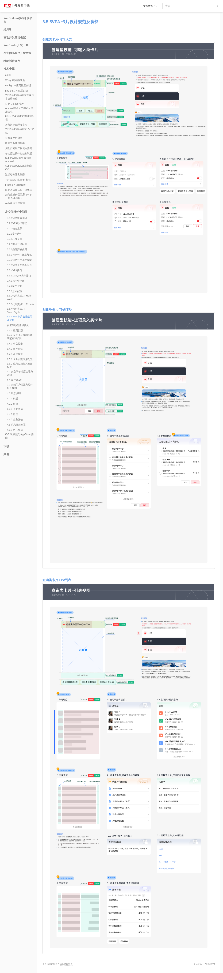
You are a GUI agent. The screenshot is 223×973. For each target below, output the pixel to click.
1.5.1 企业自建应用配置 (20, 359)
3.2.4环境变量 (14, 239)
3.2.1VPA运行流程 (17, 223)
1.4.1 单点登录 (15, 343)
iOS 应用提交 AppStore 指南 (19, 436)
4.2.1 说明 (12, 398)
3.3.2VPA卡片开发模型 (19, 259)
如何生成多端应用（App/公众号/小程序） (18, 196)
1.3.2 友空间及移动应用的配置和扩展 (20, 336)
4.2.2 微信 (12, 403)
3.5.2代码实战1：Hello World (19, 297)
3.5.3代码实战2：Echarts (20, 304)
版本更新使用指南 (15, 143)
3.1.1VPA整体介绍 (17, 218)
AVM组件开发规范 (15, 203)
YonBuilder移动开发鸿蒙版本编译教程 (19, 97)
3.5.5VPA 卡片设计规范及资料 (19, 318)
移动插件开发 (11, 60)
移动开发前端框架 (14, 37)
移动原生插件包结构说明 (18, 153)
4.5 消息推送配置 (16, 424)
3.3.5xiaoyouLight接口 (19, 275)
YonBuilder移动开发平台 (17, 20)
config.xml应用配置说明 (18, 85)
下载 (6, 446)
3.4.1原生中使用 (16, 280)
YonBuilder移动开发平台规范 (19, 131)
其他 (6, 454)
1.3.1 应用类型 (15, 330)
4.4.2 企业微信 (15, 419)
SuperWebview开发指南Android (18, 159)
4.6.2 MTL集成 (15, 430)
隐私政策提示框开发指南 (18, 190)
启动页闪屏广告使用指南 (18, 148)
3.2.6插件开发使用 (17, 249)
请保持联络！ (66, 964)
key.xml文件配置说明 (16, 90)
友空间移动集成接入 (18, 325)
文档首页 (150, 6)
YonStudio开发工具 (15, 45)
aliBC (8, 75)
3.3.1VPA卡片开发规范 (19, 254)
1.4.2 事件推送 (15, 348)
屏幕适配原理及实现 (16, 124)
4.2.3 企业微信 (15, 409)
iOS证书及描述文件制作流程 (19, 118)
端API (7, 29)
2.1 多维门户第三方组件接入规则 (20, 386)
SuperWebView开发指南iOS (18, 167)
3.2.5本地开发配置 (17, 244)
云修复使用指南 (13, 137)
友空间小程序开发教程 (17, 53)
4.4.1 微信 (12, 414)
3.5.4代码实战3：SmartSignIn (16, 310)
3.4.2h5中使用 (14, 286)
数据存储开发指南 (15, 174)
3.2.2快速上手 (14, 228)
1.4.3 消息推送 (15, 354)
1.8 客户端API (14, 380)
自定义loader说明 (14, 103)
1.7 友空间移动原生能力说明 (20, 373)
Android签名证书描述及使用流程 (19, 110)
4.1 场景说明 (14, 393)
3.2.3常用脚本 (14, 233)
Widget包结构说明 (15, 80)
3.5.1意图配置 (14, 291)
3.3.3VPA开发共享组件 (19, 265)
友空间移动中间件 (16, 211)
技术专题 (9, 68)
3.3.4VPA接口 (14, 270)
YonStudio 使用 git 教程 (18, 179)
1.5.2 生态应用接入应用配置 (20, 365)
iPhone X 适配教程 (15, 184)
